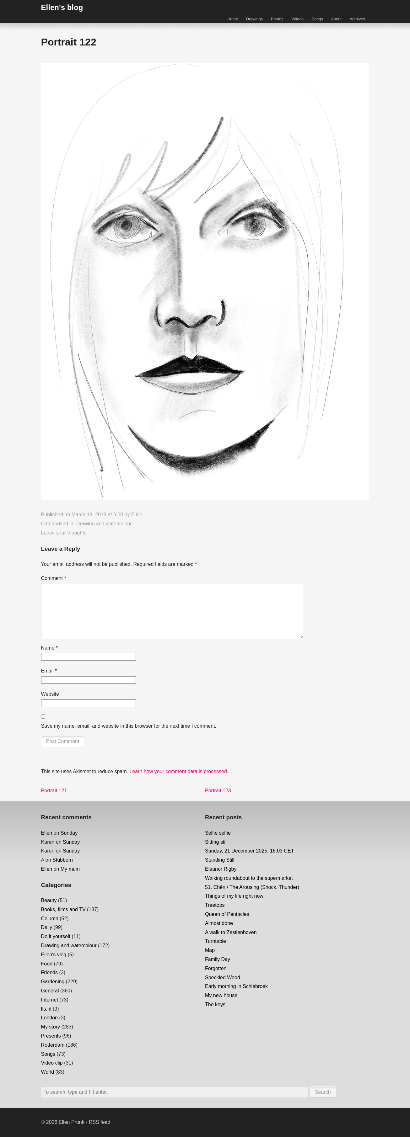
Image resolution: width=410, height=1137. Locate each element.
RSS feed (99, 1122)
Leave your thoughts (64, 532)
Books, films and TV (63, 909)
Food (46, 963)
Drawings (254, 19)
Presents (51, 1036)
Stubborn (62, 860)
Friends (49, 972)
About (336, 19)
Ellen (137, 514)
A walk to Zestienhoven (231, 932)
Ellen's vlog (53, 954)
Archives (357, 19)
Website (50, 694)
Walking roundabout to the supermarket (249, 878)
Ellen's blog (62, 7)
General (50, 990)
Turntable (215, 941)
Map (210, 950)
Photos (277, 19)
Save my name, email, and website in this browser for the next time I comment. (128, 726)
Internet (49, 999)
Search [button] (323, 1092)
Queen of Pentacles (227, 914)
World (47, 1072)
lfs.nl (46, 1009)
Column (49, 918)
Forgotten (215, 968)
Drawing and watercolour (104, 523)
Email (49, 670)
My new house (221, 995)
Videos (297, 19)
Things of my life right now (234, 896)
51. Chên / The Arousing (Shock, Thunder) (252, 887)
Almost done (219, 923)
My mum (70, 869)
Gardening (53, 981)
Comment (53, 578)
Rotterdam (53, 1045)
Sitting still (216, 842)
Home (232, 19)
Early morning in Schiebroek (236, 986)
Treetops (215, 905)
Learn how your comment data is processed (178, 771)
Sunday (69, 833)
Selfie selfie (218, 833)
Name (49, 648)
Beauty (49, 900)
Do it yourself (55, 936)
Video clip (52, 1062)
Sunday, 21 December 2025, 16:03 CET (249, 850)
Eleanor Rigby (221, 869)
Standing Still (219, 860)
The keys (215, 1004)
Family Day (217, 959)
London (49, 1017)
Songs (317, 19)
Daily (46, 927)
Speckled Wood (222, 977)
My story (50, 1026)
